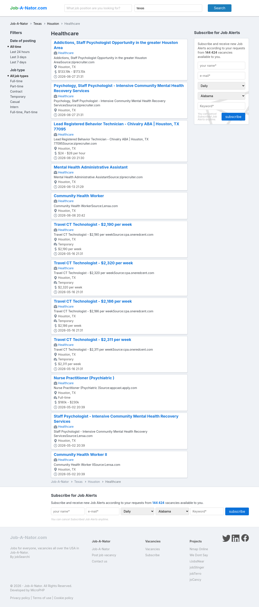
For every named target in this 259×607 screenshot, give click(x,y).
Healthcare (66, 53)
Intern (14, 107)
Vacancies (152, 549)
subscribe (233, 117)
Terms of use (42, 598)
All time (15, 46)
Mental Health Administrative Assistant (91, 167)
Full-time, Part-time (23, 112)
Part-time (16, 86)
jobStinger (197, 567)
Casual (15, 102)
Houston (53, 23)
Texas (37, 23)
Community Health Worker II (80, 454)
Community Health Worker (79, 196)
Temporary (18, 96)
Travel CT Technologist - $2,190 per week (93, 224)
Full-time (16, 81)
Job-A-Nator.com (28, 537)
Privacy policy (20, 598)
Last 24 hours (20, 52)
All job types (19, 76)
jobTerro (195, 573)
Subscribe (152, 555)
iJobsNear (197, 561)
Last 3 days (18, 57)
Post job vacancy (104, 555)
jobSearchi (22, 557)
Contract (16, 91)
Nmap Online (199, 549)
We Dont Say (199, 555)
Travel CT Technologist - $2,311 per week (92, 339)
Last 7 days (18, 62)
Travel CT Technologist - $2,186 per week (93, 301)
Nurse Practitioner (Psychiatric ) (84, 378)
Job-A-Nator (19, 23)
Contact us (99, 561)
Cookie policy (63, 598)
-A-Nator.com (28, 8)
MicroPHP (38, 590)
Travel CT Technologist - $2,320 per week (93, 263)
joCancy (195, 579)
